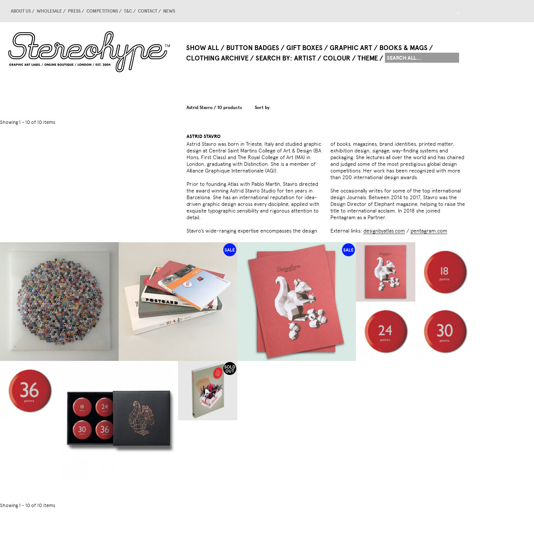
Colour (336, 58)
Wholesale (49, 11)
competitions (102, 11)
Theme (367, 58)
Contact (147, 11)
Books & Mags (403, 48)
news (169, 11)
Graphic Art (351, 48)
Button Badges (252, 48)
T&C (128, 11)
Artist (305, 58)
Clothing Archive (217, 58)
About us (21, 11)
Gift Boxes (304, 48)
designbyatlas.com (384, 231)
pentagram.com (429, 231)
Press (74, 11)
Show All (202, 48)
